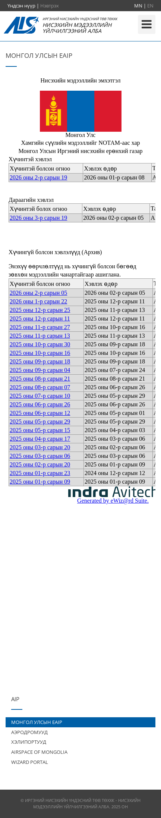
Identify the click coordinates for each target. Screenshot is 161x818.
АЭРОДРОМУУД (29, 732)
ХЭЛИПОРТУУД (28, 742)
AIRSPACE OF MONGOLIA (39, 752)
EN (150, 5)
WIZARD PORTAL (29, 762)
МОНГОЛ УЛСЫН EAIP (36, 722)
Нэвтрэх (49, 5)
